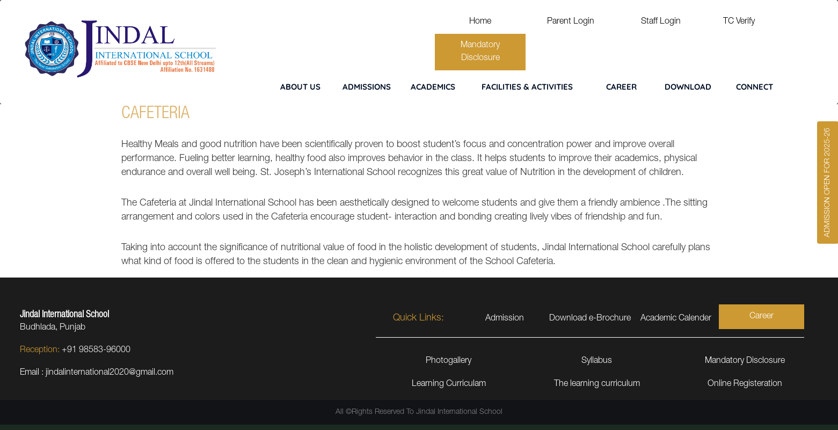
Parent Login (570, 22)
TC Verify (739, 22)
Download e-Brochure (590, 319)
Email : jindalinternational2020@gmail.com (96, 373)
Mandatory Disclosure (480, 52)
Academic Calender (675, 319)
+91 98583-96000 (96, 350)
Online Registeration (745, 384)
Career (761, 316)
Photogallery (448, 361)
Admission (504, 319)
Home (480, 22)
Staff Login (661, 22)
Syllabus (596, 361)
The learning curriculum (597, 384)
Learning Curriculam (449, 384)
